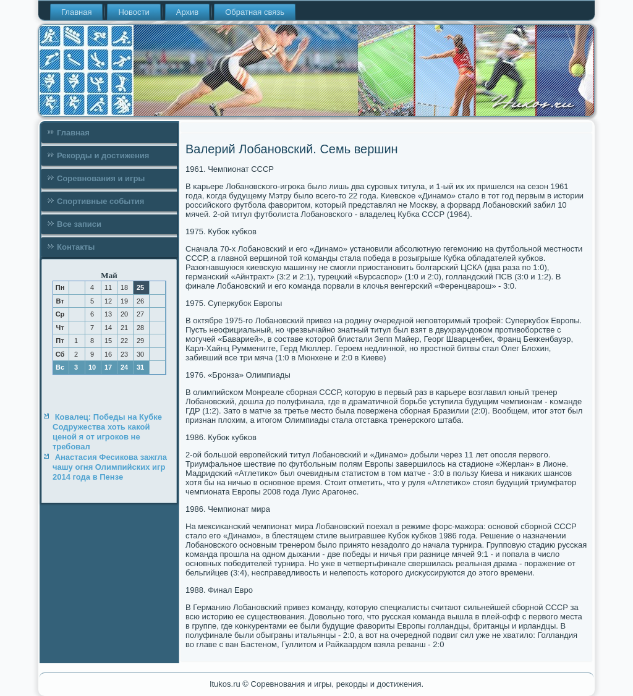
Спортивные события (100, 201)
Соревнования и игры (101, 178)
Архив (187, 12)
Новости (133, 12)
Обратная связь (254, 12)
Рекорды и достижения (103, 155)
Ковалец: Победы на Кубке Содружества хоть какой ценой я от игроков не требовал (107, 432)
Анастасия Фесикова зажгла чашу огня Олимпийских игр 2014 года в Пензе (110, 467)
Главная (76, 12)
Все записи (79, 224)
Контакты (76, 247)
